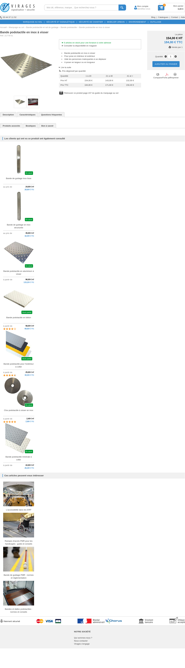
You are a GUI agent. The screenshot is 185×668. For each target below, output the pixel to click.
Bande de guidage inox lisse (18, 178)
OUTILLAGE (155, 22)
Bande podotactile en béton (18, 317)
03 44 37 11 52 (8, 17)
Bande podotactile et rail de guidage (42, 27)
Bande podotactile (69, 27)
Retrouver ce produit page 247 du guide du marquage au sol (91, 93)
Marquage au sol (16, 27)
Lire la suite (66, 67)
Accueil (3, 27)
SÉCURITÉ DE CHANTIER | (91, 22)
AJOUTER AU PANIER (166, 64)
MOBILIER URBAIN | (116, 22)
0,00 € (180, 9)
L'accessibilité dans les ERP (18, 510)
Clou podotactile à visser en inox (18, 410)
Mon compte (140, 6)
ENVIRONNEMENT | (138, 22)
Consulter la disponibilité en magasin (80, 46)
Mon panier (178, 6)
